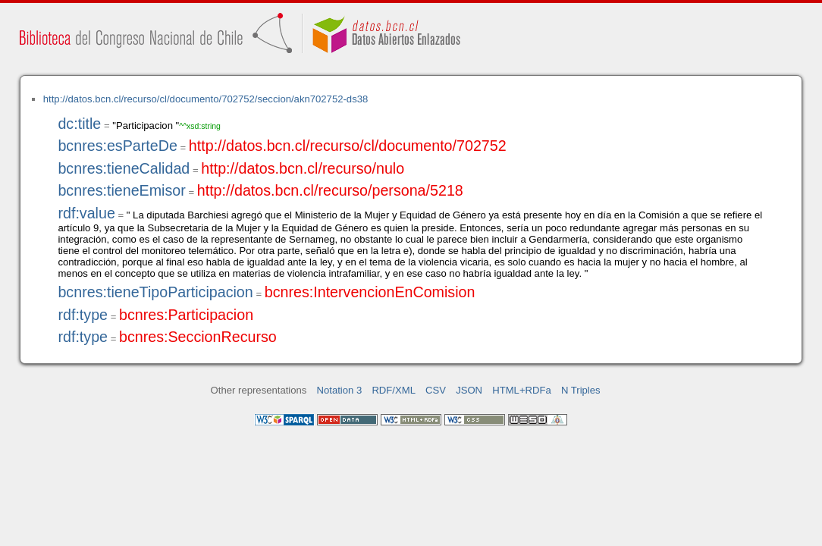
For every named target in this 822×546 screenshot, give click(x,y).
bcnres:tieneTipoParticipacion (155, 292)
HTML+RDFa (521, 390)
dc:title (79, 123)
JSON (469, 390)
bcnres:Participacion (186, 314)
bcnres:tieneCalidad (124, 168)
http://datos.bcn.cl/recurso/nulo (302, 168)
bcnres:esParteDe (117, 145)
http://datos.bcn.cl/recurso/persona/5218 (330, 190)
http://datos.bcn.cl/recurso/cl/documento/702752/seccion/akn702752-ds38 (206, 99)
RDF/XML (394, 390)
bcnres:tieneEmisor (121, 190)
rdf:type (83, 314)
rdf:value (86, 213)
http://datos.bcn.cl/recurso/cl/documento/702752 (348, 145)
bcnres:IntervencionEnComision (370, 292)
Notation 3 (339, 390)
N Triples (581, 390)
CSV (435, 390)
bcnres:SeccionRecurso (198, 336)
